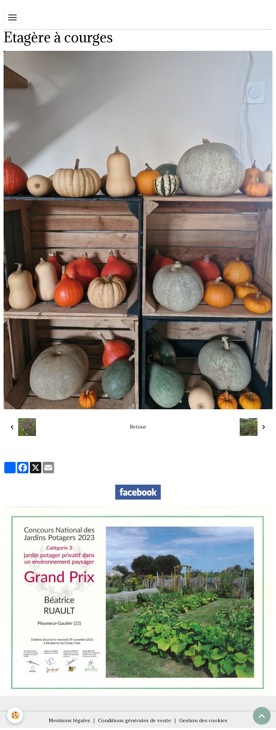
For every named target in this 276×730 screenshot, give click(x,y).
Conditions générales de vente (134, 720)
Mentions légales (69, 720)
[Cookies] (15, 715)
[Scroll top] (262, 716)
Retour (138, 427)
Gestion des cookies (203, 720)
